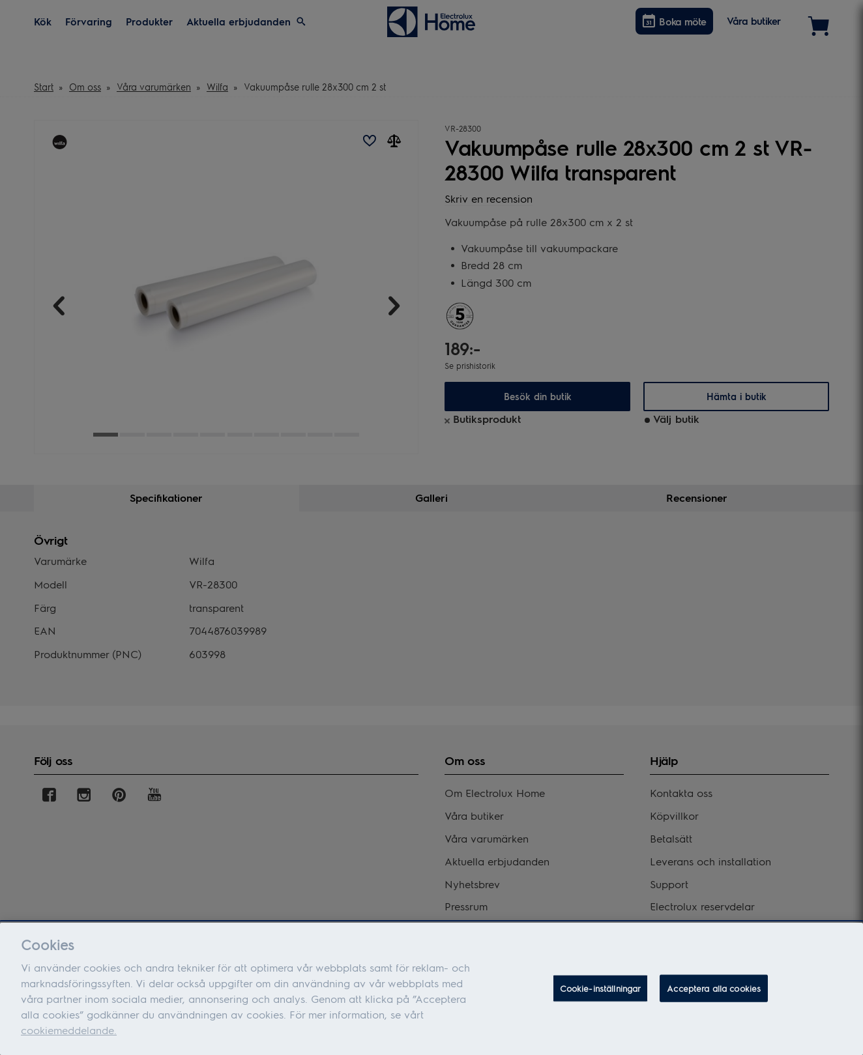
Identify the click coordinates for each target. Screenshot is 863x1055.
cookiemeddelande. (69, 1034)
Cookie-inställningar (600, 991)
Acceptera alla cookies (714, 991)
